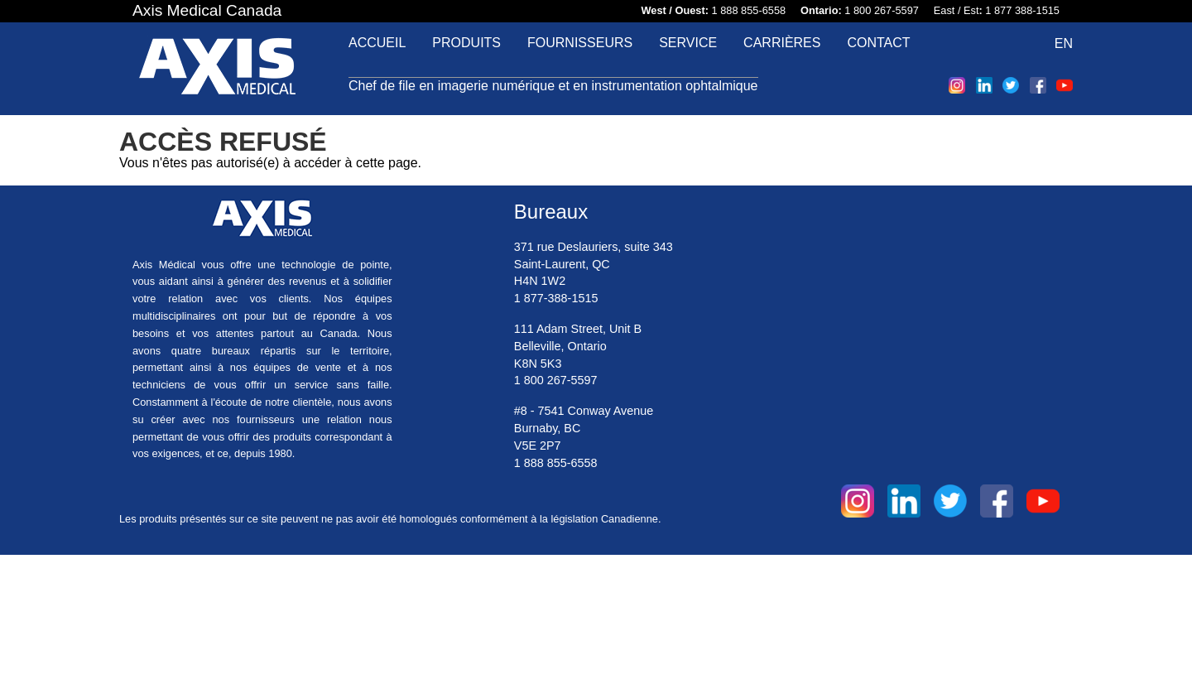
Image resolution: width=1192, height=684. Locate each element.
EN (1064, 43)
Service (688, 43)
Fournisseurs (579, 43)
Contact (878, 43)
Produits (466, 43)
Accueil (377, 43)
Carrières (781, 43)
